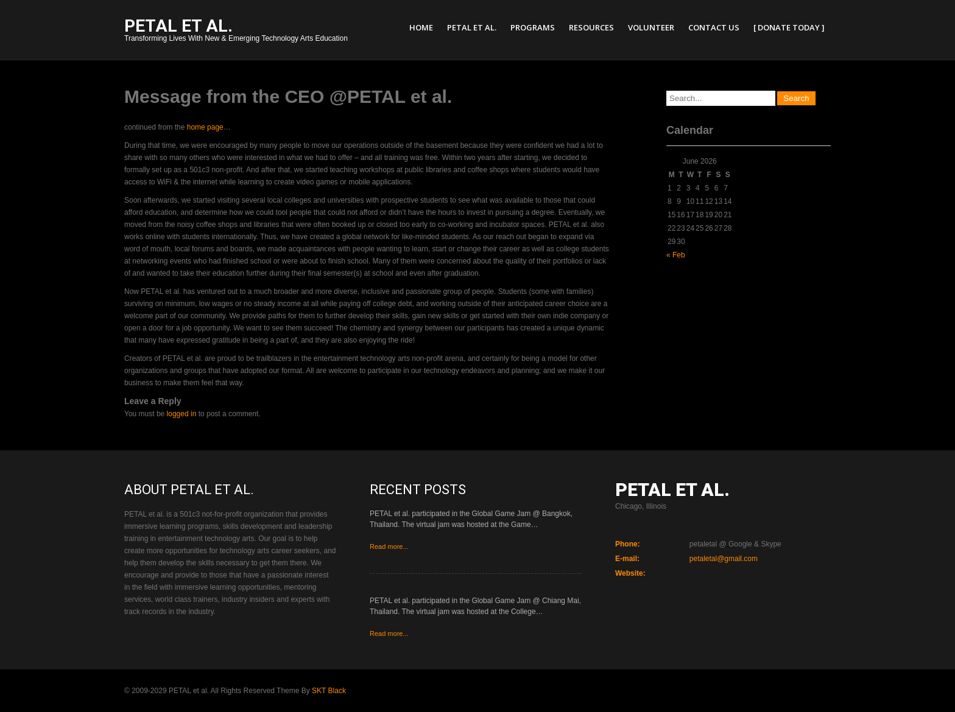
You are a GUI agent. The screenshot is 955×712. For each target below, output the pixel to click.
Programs (532, 27)
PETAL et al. (471, 27)
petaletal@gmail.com (723, 558)
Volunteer (651, 27)
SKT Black (329, 690)
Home (421, 27)
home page (205, 127)
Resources (591, 27)
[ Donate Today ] (789, 27)
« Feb (675, 255)
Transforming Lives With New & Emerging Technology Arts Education (236, 31)
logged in (182, 414)
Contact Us (713, 27)
